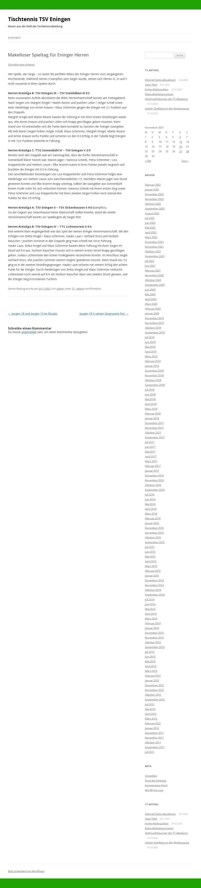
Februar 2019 (153, 361)
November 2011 (154, 737)
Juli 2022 (149, 218)
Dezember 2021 (154, 242)
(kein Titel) (151, 84)
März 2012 (151, 718)
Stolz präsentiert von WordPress (26, 871)
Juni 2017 (150, 447)
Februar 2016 (153, 518)
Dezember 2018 (154, 370)
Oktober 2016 (153, 485)
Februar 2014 (153, 623)
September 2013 (155, 647)
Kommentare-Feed (156, 785)
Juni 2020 (150, 289)
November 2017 (154, 428)
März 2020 (151, 304)
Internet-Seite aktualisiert (160, 80)
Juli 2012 (149, 704)
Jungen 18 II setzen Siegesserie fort (103, 313)
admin (60, 288)
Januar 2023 (152, 189)
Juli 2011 (149, 752)
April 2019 (150, 351)
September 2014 (155, 594)
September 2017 (155, 437)
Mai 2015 (150, 556)
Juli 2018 (149, 389)
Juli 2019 (149, 337)
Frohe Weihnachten (157, 89)
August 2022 (152, 213)
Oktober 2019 (153, 327)
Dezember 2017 (154, 423)
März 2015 (151, 566)
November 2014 (154, 585)
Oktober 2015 (153, 537)
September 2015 (155, 542)
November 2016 (154, 480)
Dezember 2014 (154, 580)
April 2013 (150, 666)
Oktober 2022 (153, 204)
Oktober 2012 (153, 695)
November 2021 (154, 246)
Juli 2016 (149, 494)
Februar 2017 (153, 466)
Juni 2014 (150, 604)
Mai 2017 (150, 451)
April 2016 (150, 509)
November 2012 (154, 690)
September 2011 (155, 747)
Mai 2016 (150, 504)
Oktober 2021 (153, 251)
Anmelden (151, 776)
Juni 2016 (150, 499)
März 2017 (151, 461)
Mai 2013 (150, 661)
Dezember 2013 (154, 633)
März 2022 (151, 237)
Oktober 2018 (153, 380)
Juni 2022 (150, 223)
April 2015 (150, 561)
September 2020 (155, 285)
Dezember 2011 (154, 733)
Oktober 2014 (153, 590)
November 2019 (154, 323)
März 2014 (151, 618)
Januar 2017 (152, 471)
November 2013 (154, 637)
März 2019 (151, 356)
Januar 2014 (152, 628)
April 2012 (150, 714)
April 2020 (150, 299)
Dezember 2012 (154, 685)
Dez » (185, 161)
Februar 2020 (153, 308)
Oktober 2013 (153, 642)
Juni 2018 (150, 394)
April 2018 (150, 404)
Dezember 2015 (154, 528)
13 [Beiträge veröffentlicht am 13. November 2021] (180, 142)
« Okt (148, 161)
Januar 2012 (152, 728)
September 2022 (155, 208)
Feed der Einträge (155, 780)
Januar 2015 (152, 575)
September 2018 (155, 385)
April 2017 (150, 456)
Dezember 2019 (154, 318)
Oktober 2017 (153, 432)
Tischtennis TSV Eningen (39, 19)
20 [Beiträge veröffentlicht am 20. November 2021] (180, 146)
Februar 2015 (153, 571)
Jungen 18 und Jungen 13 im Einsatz (32, 313)
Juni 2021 (150, 266)
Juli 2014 (149, 599)
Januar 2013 (152, 680)
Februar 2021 (153, 270)
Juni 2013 (150, 656)
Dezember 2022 (154, 194)
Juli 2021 (149, 261)
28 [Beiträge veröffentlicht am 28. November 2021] (187, 151)
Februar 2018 (153, 413)
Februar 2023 (153, 184)
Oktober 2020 (153, 280)
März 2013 (151, 671)
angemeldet (29, 332)
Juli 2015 (149, 547)
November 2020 (154, 275)
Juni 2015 (150, 552)
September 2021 (155, 256)
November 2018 (154, 375)
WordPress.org (154, 790)
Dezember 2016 (154, 475)
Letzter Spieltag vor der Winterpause (167, 108)
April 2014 (150, 614)
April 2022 (150, 232)
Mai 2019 (150, 347)
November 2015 (154, 532)
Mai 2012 (150, 709)
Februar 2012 (153, 723)
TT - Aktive (78, 288)
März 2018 (151, 409)
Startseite (14, 38)
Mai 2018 (150, 399)
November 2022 (154, 199)
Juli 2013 (149, 652)
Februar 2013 (153, 675)
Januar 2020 (152, 313)
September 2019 (155, 332)
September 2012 (155, 699)
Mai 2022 (150, 227)
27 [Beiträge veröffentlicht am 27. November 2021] (180, 151)
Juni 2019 (150, 342)
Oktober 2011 (153, 742)
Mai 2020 (150, 294)
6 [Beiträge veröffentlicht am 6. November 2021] (180, 137)
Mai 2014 (150, 609)
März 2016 (151, 513)
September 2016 (155, 490)
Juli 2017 (149, 442)
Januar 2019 (152, 366)
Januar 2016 (152, 523)
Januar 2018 (152, 418)
